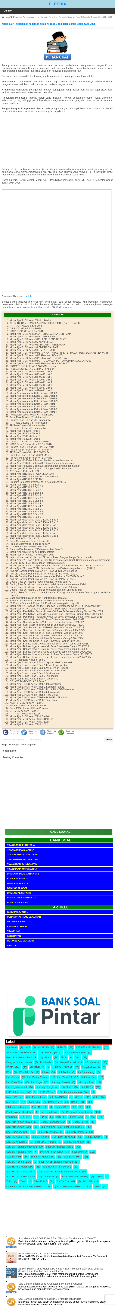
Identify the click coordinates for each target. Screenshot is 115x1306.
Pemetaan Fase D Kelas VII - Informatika (31, 414)
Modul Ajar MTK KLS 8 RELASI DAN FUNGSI (34, 476)
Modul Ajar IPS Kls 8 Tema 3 (25, 433)
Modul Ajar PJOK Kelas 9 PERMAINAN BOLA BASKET (39, 363)
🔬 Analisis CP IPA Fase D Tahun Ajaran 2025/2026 (37, 563)
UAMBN (87, 1181)
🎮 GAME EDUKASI (58, 831)
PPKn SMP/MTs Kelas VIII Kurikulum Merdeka (43, 1253)
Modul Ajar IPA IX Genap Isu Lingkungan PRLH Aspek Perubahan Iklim (47, 608)
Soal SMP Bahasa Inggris (59, 1147)
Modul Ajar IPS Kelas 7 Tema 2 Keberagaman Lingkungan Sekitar (45, 466)
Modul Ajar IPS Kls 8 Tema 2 (25, 436)
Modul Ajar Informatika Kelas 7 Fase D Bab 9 (34, 393)
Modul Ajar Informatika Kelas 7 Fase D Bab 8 (34, 396)
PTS (58, 1117)
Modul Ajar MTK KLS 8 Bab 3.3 (26, 501)
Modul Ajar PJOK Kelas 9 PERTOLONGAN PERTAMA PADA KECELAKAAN (50, 361)
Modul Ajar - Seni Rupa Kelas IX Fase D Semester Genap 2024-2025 (46, 633)
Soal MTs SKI (48, 1127)
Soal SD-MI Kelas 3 (45, 1142)
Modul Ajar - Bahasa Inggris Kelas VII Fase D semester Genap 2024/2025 (49, 643)
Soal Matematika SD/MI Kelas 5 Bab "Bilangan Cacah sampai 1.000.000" (57, 1238)
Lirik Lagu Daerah (60, 1082)
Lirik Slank (66, 1087)
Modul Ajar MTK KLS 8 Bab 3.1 (26, 495)
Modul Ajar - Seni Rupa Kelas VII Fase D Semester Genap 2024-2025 (47, 627)
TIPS (9, 1181)
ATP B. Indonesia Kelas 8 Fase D (27, 660)
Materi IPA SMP (14, 1097)
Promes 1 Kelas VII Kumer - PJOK (28, 705)
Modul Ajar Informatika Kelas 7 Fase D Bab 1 (34, 412)
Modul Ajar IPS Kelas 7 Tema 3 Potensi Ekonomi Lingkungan (42, 463)
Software (49, 1176)
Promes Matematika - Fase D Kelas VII (30, 544)
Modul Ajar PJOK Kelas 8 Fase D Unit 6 (31, 377)
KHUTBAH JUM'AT (62, 1067)
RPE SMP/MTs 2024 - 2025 (24, 538)
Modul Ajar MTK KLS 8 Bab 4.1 (26, 503)
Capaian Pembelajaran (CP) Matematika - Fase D (36, 549)
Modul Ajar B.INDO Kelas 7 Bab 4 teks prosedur (35, 692)
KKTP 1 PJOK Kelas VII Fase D (27, 703)
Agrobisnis (12, 1047)
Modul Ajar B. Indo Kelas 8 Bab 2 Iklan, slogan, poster (38, 665)
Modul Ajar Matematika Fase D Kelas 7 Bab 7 (34, 519)
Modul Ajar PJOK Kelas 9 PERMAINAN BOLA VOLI (37, 355)
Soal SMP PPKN (72, 1156)
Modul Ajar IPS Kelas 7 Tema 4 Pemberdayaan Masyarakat (41, 460)
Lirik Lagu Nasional (16, 1087)
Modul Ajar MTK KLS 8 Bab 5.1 (26, 509)
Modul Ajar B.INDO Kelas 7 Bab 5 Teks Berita (34, 695)
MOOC (78, 1097)
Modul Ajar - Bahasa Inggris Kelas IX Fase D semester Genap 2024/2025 (48, 649)
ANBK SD (43, 1047)
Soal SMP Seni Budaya (18, 1161)
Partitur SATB (62, 1107)
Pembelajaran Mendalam (19, 1112)
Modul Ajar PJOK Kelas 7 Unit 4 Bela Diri (31, 719)
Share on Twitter (32, 732)
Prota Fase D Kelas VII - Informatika (29, 417)
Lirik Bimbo (64, 1072)
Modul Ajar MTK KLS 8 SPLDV (26, 479)
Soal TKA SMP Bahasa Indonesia (62, 1171)
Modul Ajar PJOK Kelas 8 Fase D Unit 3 (31, 385)
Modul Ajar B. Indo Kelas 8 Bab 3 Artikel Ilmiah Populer (39, 668)
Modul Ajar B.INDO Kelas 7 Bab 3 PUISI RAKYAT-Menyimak (42, 689)
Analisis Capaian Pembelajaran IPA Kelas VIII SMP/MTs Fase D (43, 573)
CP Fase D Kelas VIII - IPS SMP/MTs (29, 441)
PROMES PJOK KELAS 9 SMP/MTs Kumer (33, 366)
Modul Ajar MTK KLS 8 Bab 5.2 (26, 511)
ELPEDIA (57, 4)
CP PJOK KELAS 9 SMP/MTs (25, 328)
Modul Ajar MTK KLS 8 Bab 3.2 (26, 498)
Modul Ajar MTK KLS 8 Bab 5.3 (26, 514)
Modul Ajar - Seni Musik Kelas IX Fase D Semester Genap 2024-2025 (47, 625)
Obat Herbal (33, 1102)
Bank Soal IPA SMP (75, 1052)
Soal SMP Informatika (51, 1151)
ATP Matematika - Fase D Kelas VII (28, 546)
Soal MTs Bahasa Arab (53, 1122)
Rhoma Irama (75, 1117)
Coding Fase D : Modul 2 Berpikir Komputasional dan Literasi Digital (46, 590)
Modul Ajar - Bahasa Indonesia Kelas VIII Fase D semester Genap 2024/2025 (51, 654)
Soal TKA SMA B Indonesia (56, 1166)
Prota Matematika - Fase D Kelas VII (29, 541)
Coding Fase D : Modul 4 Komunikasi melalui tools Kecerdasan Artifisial (48, 584)
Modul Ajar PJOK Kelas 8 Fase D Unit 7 (31, 374)
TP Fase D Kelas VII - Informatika (27, 425)
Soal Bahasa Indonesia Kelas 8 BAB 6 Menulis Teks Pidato (49, 1299)
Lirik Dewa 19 (64, 1077)
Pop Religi (11, 1117)
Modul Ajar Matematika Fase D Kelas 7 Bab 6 (34, 522)
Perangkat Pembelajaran (22, 744)
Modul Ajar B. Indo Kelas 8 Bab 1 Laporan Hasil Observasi (41, 662)
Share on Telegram (51, 732)
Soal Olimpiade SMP (17, 1132)
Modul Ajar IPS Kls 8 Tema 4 (25, 431)
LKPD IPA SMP (47, 1092)
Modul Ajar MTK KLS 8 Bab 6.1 (26, 517)
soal (93, 1117)
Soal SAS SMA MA (48, 1132)
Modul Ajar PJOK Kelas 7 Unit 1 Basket (31, 320)
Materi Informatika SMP (76, 1092)
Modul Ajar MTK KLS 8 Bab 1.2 (26, 487)
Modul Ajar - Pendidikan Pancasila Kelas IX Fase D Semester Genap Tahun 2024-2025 (56, 616)
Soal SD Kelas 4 (40, 1137)
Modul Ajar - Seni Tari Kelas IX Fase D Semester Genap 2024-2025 (45, 641)
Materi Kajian (39, 1097)
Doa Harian (46, 1062)
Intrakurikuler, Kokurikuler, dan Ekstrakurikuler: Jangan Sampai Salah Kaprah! (51, 557)
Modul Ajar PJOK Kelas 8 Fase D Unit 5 (31, 379)
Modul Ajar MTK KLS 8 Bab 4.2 (26, 506)
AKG (27, 1047)
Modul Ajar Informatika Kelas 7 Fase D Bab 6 (34, 398)
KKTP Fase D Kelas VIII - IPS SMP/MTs (31, 444)
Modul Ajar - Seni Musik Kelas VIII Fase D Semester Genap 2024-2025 (47, 622)
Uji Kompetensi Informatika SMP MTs (26, 1186)
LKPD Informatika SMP (18, 1092)
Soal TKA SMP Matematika (20, 1176)
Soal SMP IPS (13, 1156)
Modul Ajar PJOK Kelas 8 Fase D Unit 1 (31, 390)
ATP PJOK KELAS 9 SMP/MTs (26, 326)
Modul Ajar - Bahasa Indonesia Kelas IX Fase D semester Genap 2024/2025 (50, 657)
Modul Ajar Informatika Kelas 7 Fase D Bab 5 (34, 401)
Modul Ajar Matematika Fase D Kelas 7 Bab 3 (34, 530)
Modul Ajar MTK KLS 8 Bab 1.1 (26, 484)
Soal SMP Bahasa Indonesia (21, 1147)
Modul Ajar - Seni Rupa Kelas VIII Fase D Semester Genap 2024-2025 (47, 630)
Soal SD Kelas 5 (67, 1137)
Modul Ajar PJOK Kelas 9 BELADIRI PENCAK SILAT (38, 339)
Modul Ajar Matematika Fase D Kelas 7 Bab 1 (34, 536)
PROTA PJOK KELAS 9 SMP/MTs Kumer (32, 369)
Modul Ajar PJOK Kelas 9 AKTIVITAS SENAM (34, 336)
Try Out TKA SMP (65, 1181)
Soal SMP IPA (79, 1151)
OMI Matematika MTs (17, 1107)
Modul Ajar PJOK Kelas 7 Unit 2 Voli (29, 724)
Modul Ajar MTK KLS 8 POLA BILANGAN (32, 474)
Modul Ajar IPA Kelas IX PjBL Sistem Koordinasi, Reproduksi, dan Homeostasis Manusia (56, 565)
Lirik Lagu (36, 1082)
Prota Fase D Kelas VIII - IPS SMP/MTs (31, 449)
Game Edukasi (68, 1062)
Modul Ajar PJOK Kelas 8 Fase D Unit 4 (31, 382)
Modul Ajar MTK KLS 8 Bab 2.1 (26, 490)
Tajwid (99, 1176)
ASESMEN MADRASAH (88, 1047)
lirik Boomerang (86, 1072)
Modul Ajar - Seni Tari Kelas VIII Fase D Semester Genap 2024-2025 (46, 638)
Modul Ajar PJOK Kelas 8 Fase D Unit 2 (31, 387)
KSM (9, 1072)
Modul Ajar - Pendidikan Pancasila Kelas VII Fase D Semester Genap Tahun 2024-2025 (49, 24)
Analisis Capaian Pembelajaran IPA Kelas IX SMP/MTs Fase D (43, 579)
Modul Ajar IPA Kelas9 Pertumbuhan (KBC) (33, 554)
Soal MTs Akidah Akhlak (19, 1122)
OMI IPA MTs (55, 1102)
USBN (97, 1186)
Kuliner (45, 1072)
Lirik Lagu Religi (44, 1087)
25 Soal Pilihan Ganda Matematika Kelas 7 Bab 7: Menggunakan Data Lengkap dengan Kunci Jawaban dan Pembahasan (60, 1269)
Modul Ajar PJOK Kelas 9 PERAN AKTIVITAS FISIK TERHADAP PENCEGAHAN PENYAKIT (59, 352)
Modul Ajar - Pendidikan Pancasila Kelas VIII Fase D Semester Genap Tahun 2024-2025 (56, 614)
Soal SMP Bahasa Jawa (19, 1151)
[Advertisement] (57, 142)
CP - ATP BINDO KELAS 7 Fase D (28, 681)
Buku (77, 1057)
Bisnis (64, 1057)
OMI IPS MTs (78, 1102)
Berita (48, 1057)
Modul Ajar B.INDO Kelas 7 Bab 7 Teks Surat (34, 700)
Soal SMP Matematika (42, 1156)
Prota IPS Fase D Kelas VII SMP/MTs (30, 455)
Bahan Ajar (51, 1052)
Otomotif (42, 1107)
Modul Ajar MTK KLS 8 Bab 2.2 (26, 492)
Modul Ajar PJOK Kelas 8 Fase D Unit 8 (31, 371)
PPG (28, 1117)
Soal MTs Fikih (80, 1122)
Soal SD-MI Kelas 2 (16, 1142)
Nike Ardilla (12, 1102)
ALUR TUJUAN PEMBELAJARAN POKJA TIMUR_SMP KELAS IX (45, 323)
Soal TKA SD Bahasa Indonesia (56, 1161)
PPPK (44, 1117)
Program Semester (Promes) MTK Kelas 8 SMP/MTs (38, 482)
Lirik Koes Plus (14, 1082)
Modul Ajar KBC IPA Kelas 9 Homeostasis (32, 552)
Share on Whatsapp (70, 732)
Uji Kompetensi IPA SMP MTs (69, 1186)
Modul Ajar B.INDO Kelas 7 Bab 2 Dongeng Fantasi (37, 686)
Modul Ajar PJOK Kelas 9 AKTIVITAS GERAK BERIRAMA (40, 334)
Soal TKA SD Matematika (19, 1166)
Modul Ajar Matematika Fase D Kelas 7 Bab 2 (34, 533)
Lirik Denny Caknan (37, 1077)
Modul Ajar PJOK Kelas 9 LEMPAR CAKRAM (34, 347)
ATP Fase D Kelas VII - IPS (24, 471)
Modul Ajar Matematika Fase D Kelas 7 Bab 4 (34, 527)
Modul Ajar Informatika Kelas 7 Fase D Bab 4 (34, 404)
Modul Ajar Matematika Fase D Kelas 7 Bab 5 (34, 525)
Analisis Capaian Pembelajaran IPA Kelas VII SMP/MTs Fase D (43, 571)
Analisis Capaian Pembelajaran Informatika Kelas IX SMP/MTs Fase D (47, 576)
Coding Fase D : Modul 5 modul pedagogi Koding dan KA (40, 581)
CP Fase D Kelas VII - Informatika (28, 428)
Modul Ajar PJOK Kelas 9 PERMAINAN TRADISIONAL (39, 358)
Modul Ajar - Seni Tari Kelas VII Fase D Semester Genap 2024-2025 (46, 635)
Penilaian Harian (49, 1112)
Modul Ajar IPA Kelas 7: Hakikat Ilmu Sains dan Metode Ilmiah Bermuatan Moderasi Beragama (60, 560)
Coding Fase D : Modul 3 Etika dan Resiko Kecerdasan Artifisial (43, 587)
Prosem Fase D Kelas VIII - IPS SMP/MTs (32, 447)
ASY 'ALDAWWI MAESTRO (21, 1052)
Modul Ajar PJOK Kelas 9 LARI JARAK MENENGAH (38, 344)
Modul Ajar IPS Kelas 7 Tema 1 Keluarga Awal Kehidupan (40, 468)
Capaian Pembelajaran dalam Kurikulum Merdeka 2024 (39, 598)
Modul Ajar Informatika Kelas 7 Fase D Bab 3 (34, 406)
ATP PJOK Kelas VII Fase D (25, 713)
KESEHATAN (13, 1067)
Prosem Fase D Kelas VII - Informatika (30, 420)
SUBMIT (108, 739)
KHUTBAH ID (37, 1067)
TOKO (22, 1181)
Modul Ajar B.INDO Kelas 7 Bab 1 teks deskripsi (35, 684)
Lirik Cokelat (12, 1077)
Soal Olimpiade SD (74, 1127)
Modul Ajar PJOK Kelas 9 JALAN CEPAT (31, 342)
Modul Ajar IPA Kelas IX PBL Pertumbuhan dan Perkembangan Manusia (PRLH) (52, 568)
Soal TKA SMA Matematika (20, 1171)
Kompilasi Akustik (90, 1067)
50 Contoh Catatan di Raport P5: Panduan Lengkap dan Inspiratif (44, 603)
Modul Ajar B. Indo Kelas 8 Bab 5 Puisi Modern (35, 673)
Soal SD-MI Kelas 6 (74, 1142)
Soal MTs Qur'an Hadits (18, 1127)
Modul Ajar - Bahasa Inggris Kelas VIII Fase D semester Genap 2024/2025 (49, 646)
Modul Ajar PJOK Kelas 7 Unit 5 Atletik (30, 716)
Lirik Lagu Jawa (86, 1082)
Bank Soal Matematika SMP (21, 1057)
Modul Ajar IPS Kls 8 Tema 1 (25, 439)
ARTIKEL (61, 1047)
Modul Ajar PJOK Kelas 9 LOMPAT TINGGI (33, 350)
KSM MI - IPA (26, 1072)
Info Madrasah (92, 1062)
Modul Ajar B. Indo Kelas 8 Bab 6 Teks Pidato (34, 676)
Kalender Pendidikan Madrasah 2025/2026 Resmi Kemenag (42, 600)
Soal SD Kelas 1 (15, 1137)
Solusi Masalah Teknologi (75, 1176)
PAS (80, 1107)
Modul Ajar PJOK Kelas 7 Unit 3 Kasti (30, 721)
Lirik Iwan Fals (88, 1077)
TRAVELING (40, 1181)
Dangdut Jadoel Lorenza (19, 1062)
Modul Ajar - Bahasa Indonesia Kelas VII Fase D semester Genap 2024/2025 (50, 651)
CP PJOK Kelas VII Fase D (24, 711)
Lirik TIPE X (87, 1087)
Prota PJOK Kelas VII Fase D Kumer (29, 708)
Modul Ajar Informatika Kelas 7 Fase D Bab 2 (34, 409)
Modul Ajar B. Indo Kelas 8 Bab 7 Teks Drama (34, 678)
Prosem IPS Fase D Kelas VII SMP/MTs (31, 457)
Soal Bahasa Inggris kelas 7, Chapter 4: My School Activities (50, 1284)
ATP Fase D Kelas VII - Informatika (28, 422)
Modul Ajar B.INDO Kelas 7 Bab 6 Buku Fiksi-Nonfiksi (38, 697)
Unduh (28, 296)
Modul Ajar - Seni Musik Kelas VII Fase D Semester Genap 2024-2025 (47, 619)
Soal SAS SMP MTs (76, 1132)
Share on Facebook (14, 732)
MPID (96, 1097)
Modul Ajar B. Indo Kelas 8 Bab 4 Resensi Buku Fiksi (38, 670)
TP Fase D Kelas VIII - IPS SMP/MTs (29, 452)
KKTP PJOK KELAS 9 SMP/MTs (27, 331)
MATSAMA (61, 1097)
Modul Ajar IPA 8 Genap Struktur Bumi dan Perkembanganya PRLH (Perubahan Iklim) (55, 606)
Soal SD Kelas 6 (93, 1137)
